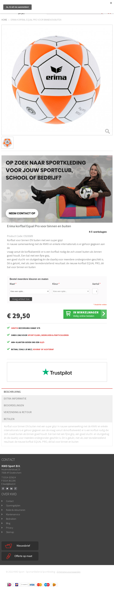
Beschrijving (12, 391)
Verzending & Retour (18, 412)
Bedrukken (11, 518)
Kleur (55, 283)
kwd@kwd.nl (9, 483)
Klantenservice (13, 514)
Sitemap (10, 532)
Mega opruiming (86, 4)
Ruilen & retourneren (15, 509)
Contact (10, 501)
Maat (13, 283)
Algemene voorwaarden (68, 571)
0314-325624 (65, 4)
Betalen (9, 419)
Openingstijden (13, 505)
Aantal (96, 283)
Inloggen (106, 3)
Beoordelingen (14, 405)
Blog (8, 523)
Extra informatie (15, 398)
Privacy (9, 527)
